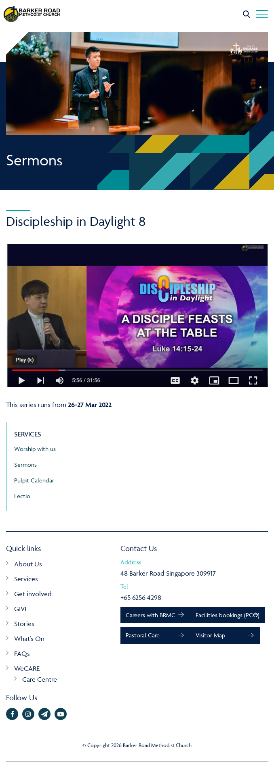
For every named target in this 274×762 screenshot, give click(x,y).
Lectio (22, 496)
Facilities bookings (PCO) (227, 615)
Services (26, 579)
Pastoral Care (143, 635)
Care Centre (39, 679)
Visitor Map (210, 635)
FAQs (22, 653)
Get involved (33, 594)
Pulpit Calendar (34, 480)
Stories (24, 624)
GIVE (21, 609)
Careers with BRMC (150, 615)
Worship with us (35, 449)
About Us (28, 564)
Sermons (25, 464)
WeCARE (27, 668)
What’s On (29, 639)
